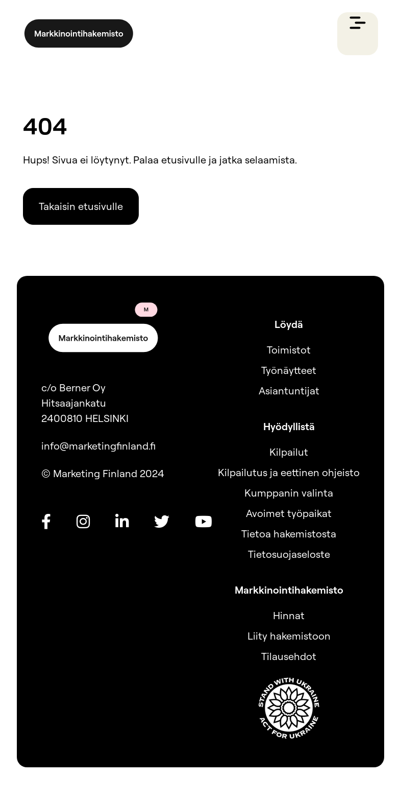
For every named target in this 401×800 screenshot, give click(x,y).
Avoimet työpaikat (289, 513)
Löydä (288, 324)
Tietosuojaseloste (289, 554)
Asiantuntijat (289, 390)
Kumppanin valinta (288, 492)
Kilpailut (288, 451)
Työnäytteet (288, 370)
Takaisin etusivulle (81, 206)
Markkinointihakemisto (289, 589)
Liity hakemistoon (289, 635)
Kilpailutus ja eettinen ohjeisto (289, 472)
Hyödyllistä (289, 426)
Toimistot (289, 349)
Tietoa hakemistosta (288, 533)
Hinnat (289, 615)
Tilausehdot (288, 656)
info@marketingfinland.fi (98, 445)
